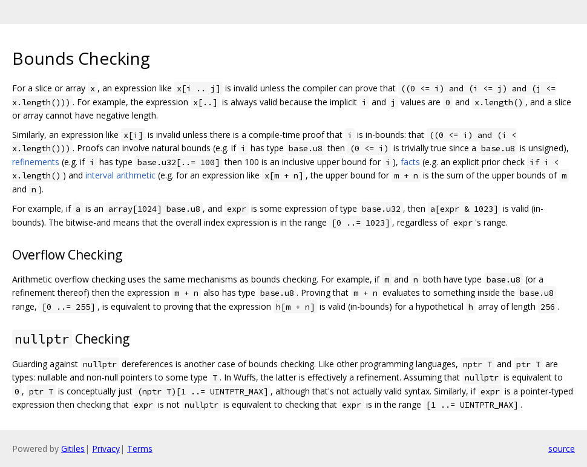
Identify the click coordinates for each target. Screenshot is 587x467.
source (561, 448)
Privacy (106, 448)
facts (410, 162)
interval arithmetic (120, 175)
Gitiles (73, 448)
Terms (139, 448)
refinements (35, 162)
